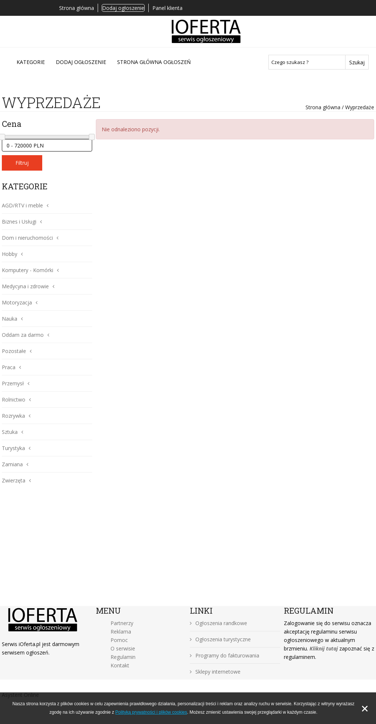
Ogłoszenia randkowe (218, 623)
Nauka (9, 318)
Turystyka (13, 448)
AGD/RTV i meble (22, 205)
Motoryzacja (17, 302)
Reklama (121, 631)
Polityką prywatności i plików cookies (151, 712)
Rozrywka (13, 415)
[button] (45, 205)
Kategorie (31, 61)
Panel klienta (167, 7)
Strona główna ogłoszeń (154, 61)
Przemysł (13, 383)
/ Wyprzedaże (357, 107)
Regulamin (123, 656)
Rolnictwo (13, 399)
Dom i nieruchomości (27, 237)
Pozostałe (14, 350)
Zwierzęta (13, 480)
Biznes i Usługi (19, 221)
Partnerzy (122, 623)
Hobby (9, 253)
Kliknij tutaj (324, 648)
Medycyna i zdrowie (25, 286)
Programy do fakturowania (224, 655)
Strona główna (76, 7)
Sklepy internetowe (215, 671)
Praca (8, 367)
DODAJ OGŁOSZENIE (81, 61)
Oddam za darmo (23, 334)
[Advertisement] (188, 550)
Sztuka (10, 431)
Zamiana (12, 464)
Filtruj (22, 162)
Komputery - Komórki (27, 270)
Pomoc (119, 639)
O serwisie (123, 648)
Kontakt (120, 665)
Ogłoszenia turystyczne (220, 639)
